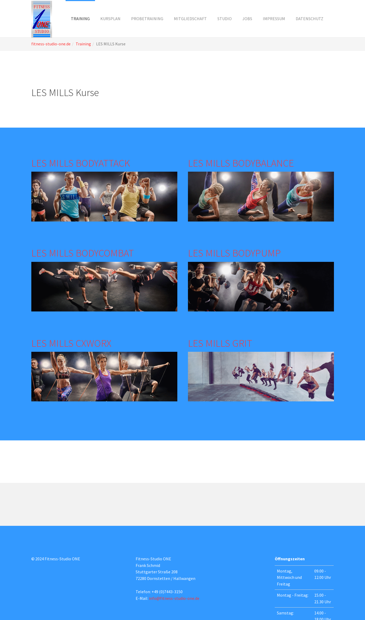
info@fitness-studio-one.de (174, 598)
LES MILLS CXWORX (71, 343)
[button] (80, 18)
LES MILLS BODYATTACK (80, 163)
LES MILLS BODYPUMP (234, 252)
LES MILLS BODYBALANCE (241, 163)
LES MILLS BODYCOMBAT (82, 252)
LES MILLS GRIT (220, 343)
